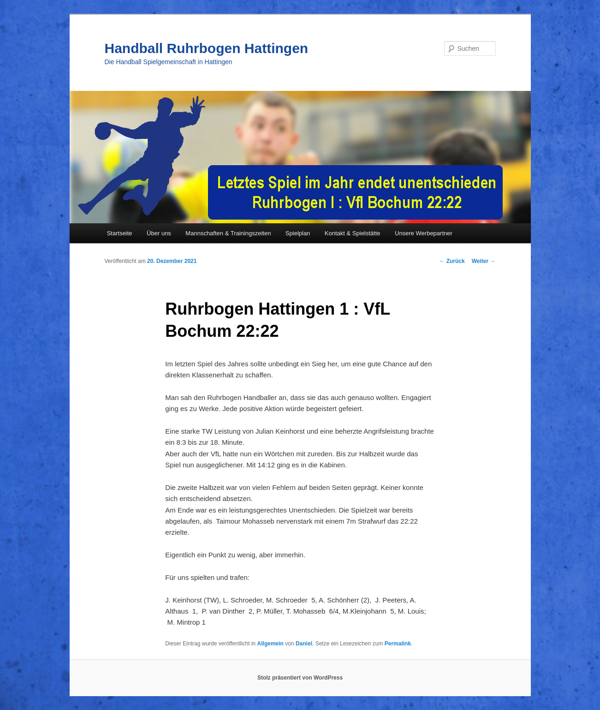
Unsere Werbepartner (423, 233)
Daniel (304, 643)
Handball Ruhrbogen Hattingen (207, 48)
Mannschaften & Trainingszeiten (228, 233)
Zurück (451, 261)
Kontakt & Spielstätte (352, 233)
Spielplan (297, 233)
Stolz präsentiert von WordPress (300, 677)
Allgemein (270, 643)
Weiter (484, 261)
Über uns (159, 233)
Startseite (119, 233)
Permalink (398, 643)
